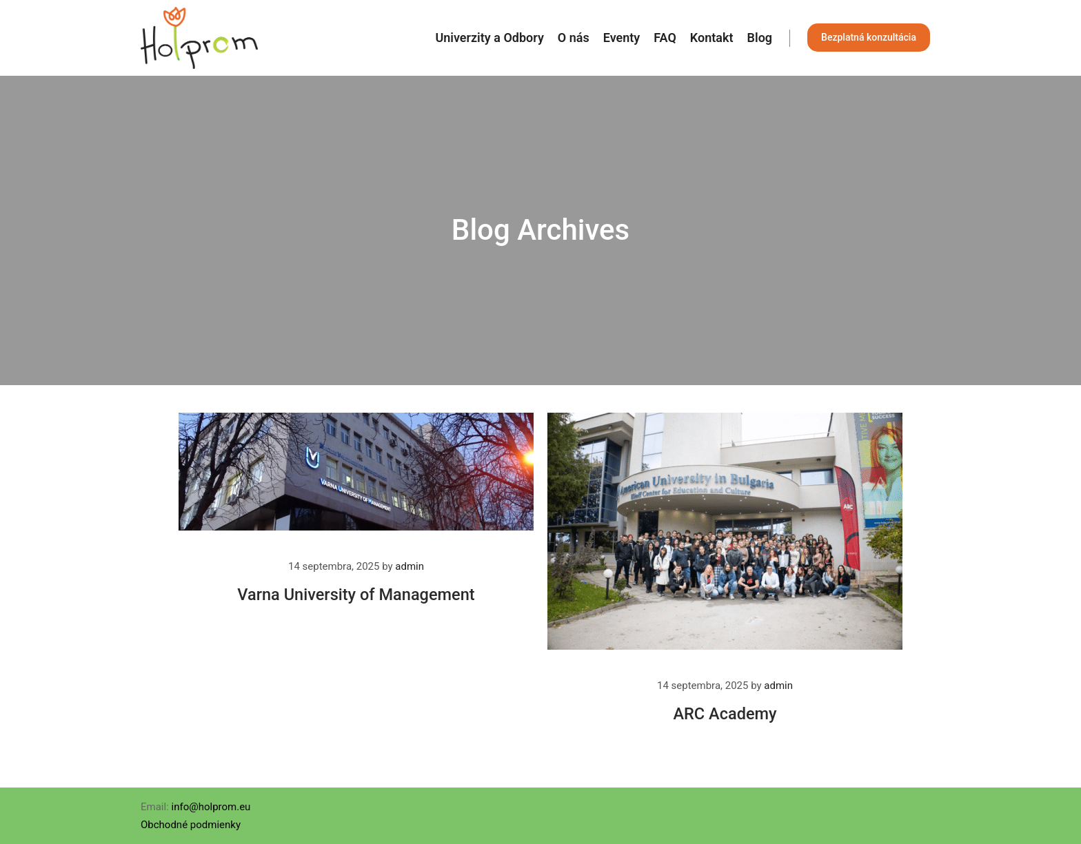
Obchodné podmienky (191, 825)
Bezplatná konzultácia (868, 37)
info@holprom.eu (211, 807)
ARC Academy (724, 713)
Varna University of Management (355, 594)
